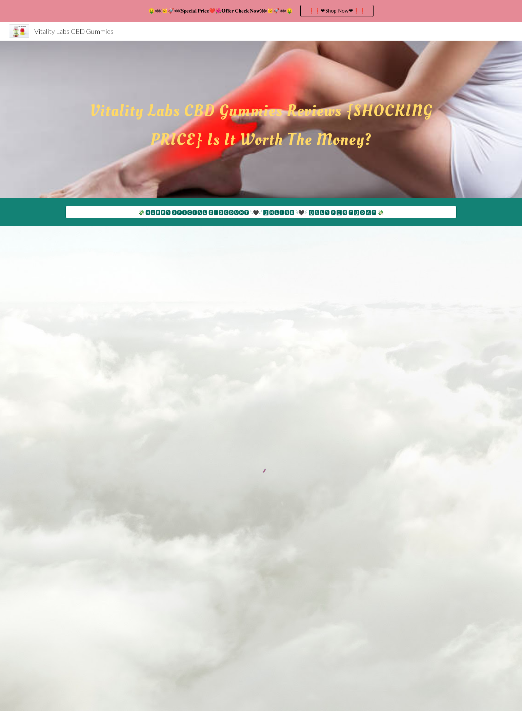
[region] (261, 11)
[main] (261, 119)
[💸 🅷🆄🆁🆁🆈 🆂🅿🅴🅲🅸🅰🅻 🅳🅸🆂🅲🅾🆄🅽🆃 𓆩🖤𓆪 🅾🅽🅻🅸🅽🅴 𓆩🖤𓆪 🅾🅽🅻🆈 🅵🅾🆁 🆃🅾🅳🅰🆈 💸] (261, 212)
